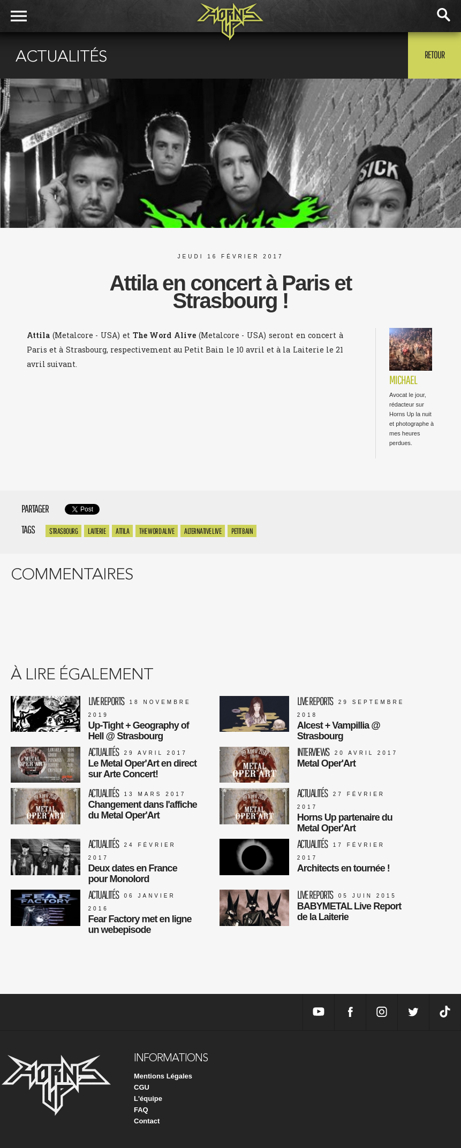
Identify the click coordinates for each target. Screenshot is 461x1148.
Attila (122, 530)
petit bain (242, 530)
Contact (147, 1121)
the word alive (156, 530)
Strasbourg (63, 530)
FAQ (141, 1110)
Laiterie (96, 530)
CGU (141, 1087)
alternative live (202, 530)
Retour (434, 54)
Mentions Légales (163, 1076)
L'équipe (148, 1099)
